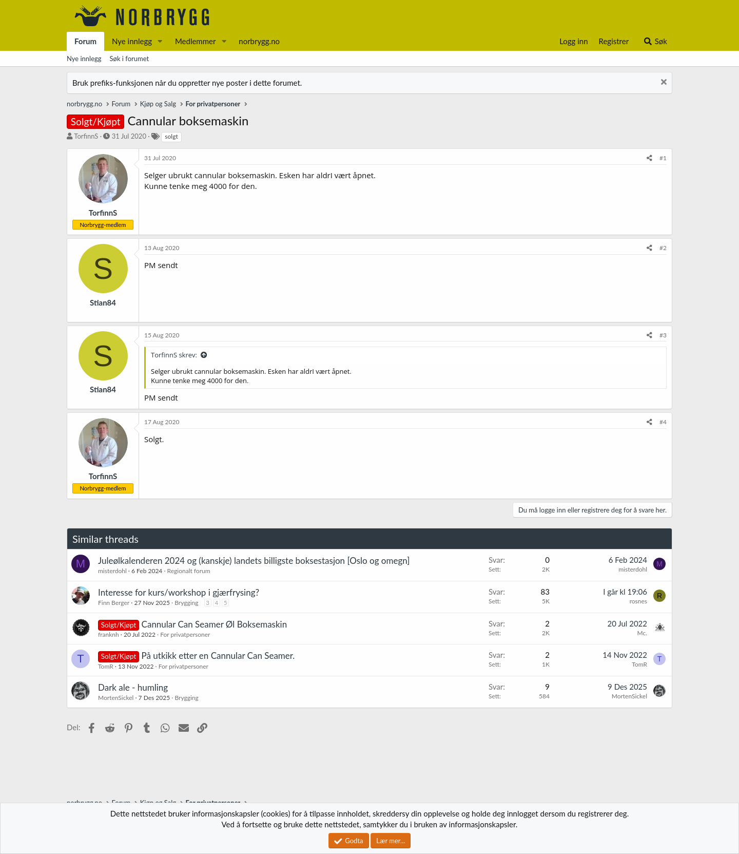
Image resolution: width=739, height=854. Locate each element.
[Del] (649, 158)
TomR (105, 666)
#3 (663, 335)
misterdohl (112, 571)
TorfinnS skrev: (174, 354)
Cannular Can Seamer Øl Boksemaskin (214, 624)
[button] (160, 41)
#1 (663, 158)
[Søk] (655, 41)
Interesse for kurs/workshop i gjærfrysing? (178, 592)
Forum (85, 41)
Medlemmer (195, 41)
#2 (663, 248)
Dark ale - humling (133, 687)
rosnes (638, 601)
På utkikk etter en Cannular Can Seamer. (218, 655)
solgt (171, 136)
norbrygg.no (259, 41)
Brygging (186, 602)
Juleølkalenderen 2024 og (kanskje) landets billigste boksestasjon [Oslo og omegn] (254, 560)
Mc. (642, 633)
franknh (108, 634)
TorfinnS (86, 136)
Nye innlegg (132, 41)
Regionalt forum (188, 571)
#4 (663, 422)
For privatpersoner (185, 634)
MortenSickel (115, 697)
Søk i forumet (129, 58)
